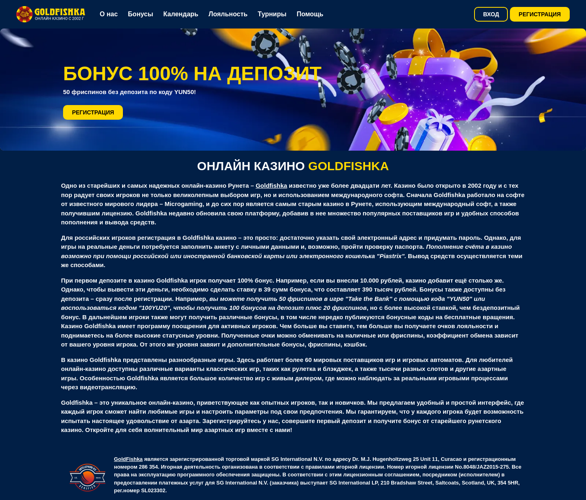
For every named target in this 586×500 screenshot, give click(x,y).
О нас (109, 14)
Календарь (180, 14)
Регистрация (540, 14)
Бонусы (140, 14)
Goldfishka (271, 185)
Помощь (310, 14)
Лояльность (227, 14)
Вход (491, 14)
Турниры (272, 14)
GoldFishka (128, 459)
